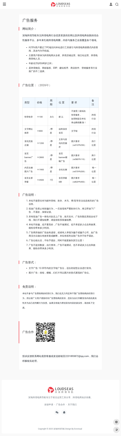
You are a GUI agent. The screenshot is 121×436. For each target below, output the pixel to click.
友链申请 (48, 404)
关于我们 (72, 404)
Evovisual (78, 429)
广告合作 (60, 404)
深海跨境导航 (59, 429)
